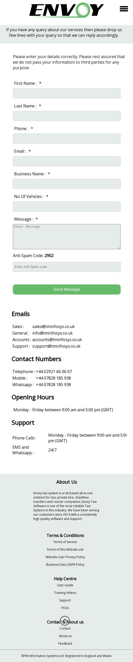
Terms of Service (65, 542)
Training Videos (65, 593)
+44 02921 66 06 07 (54, 371)
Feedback (65, 643)
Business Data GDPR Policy (65, 564)
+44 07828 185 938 (53, 378)
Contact (65, 628)
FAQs (65, 608)
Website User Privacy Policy (65, 557)
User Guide (65, 585)
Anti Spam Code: (33, 255)
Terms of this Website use (65, 549)
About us (65, 636)
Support (65, 600)
